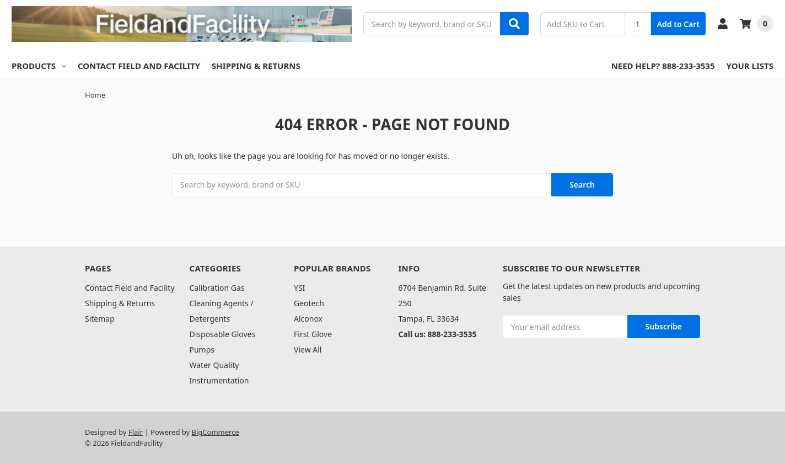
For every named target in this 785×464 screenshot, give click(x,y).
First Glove (313, 334)
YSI (299, 287)
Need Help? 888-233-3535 (663, 65)
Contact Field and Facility (139, 65)
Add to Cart (678, 24)
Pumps (202, 349)
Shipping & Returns (256, 65)
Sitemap (100, 318)
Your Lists (750, 65)
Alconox (308, 318)
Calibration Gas (217, 287)
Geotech (309, 303)
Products (39, 65)
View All (307, 349)
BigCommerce (215, 432)
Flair (135, 432)
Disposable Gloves (223, 334)
